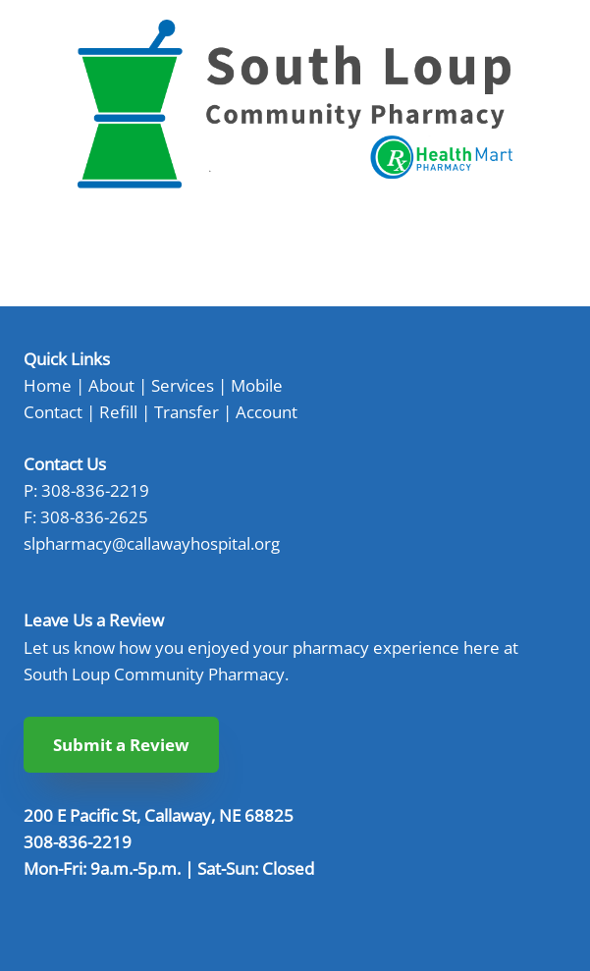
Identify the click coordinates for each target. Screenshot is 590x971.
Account (266, 411)
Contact (53, 411)
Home (48, 385)
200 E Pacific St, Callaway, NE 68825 (159, 815)
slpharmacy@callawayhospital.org (152, 543)
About (111, 385)
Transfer (186, 411)
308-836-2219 (95, 490)
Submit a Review (121, 744)
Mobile (257, 385)
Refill (118, 411)
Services (182, 385)
